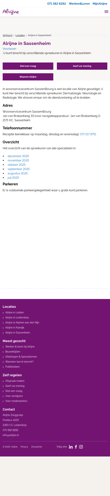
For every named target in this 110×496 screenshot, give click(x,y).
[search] (99, 11)
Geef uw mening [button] (82, 66)
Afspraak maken (14, 380)
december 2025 (18, 156)
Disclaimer (36, 447)
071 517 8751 (88, 134)
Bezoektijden (12, 351)
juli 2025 (13, 177)
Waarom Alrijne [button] (27, 76)
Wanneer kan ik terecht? (19, 361)
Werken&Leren (79, 3)
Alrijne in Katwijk (14, 327)
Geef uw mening (15, 385)
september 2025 (19, 169)
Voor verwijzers (14, 396)
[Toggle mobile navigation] (106, 12)
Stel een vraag (13, 391)
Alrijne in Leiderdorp (17, 317)
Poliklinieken (12, 366)
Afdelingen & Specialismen (21, 356)
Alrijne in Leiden (14, 312)
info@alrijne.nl (11, 435)
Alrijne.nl (7, 35)
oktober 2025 (17, 164)
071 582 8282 (56, 3)
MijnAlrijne (100, 3)
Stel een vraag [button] (28, 66)
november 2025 (18, 160)
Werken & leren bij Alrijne (20, 346)
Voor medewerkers (16, 401)
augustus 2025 (18, 173)
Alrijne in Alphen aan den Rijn (22, 322)
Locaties (20, 35)
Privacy (24, 447)
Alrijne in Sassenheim (17, 332)
